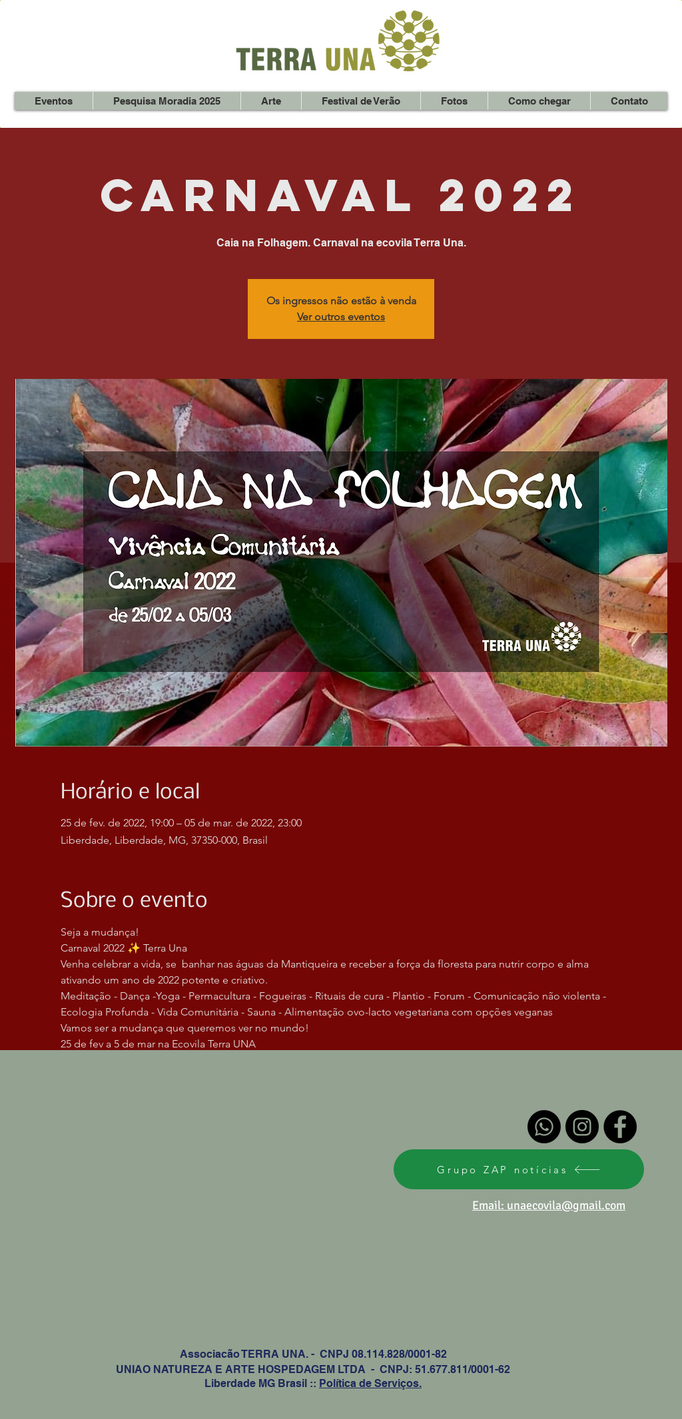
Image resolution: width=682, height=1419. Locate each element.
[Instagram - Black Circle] (582, 1126)
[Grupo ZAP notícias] (519, 1169)
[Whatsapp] (544, 1126)
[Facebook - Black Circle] (620, 1126)
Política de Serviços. (370, 1383)
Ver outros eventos (341, 316)
